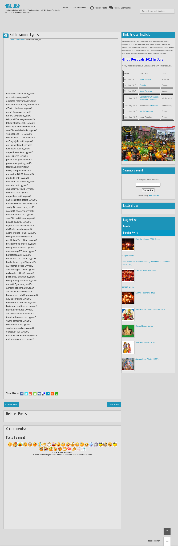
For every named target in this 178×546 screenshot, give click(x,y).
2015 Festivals (80, 8)
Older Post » (114, 404)
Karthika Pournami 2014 (145, 270)
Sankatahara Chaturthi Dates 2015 (150, 309)
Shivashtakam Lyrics (144, 326)
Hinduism (13, 6)
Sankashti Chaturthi (148, 100)
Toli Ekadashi (145, 79)
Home (65, 8)
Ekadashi (154, 105)
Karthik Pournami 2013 (145, 293)
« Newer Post (11, 404)
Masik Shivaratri (146, 111)
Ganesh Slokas (128, 287)
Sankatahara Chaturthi (149, 97)
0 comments (7, 35)
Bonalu (143, 85)
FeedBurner (154, 195)
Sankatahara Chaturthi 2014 (147, 359)
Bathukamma (20, 40)
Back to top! (167, 531)
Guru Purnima (146, 91)
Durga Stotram (128, 256)
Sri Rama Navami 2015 (145, 342)
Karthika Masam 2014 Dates (147, 239)
